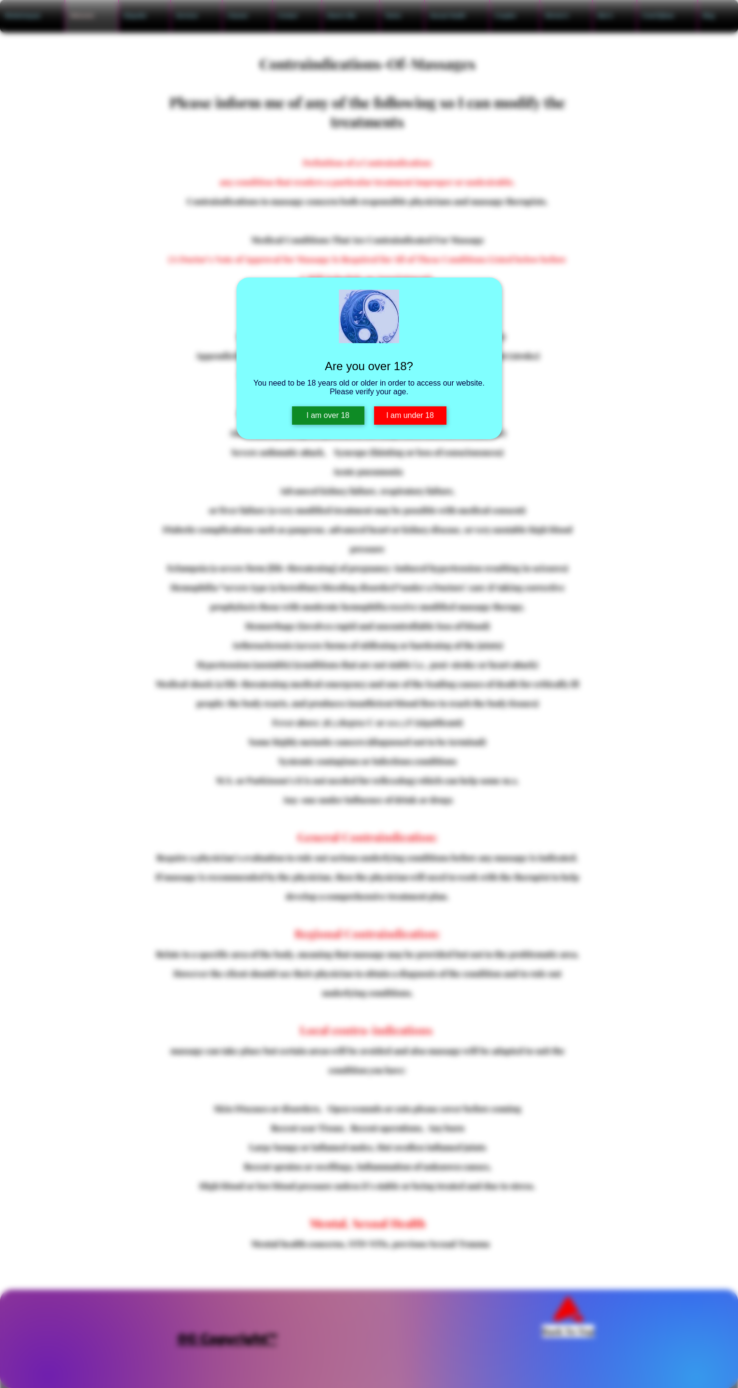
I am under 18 (410, 415)
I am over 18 (327, 415)
